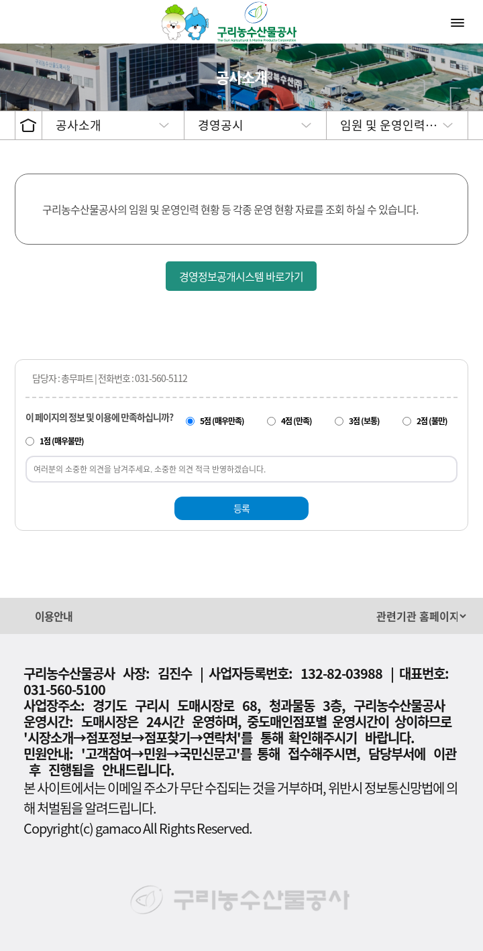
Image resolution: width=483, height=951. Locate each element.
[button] (235, 615)
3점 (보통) (364, 421)
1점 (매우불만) (62, 441)
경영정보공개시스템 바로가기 (241, 276)
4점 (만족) (296, 421)
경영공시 (221, 125)
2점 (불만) (432, 421)
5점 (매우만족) (222, 421)
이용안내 (53, 616)
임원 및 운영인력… (388, 125)
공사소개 (78, 125)
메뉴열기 (458, 22)
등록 (241, 508)
